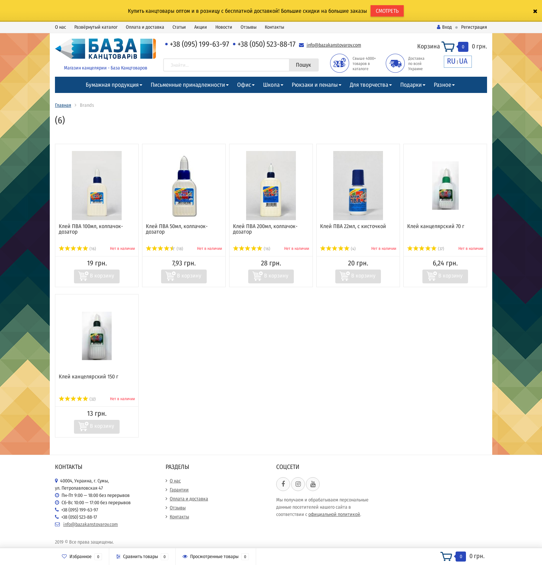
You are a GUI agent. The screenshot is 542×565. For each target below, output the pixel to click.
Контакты (274, 27)
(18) (164, 248)
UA (463, 61)
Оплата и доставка (145, 27)
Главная (63, 105)
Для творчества (369, 84)
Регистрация (474, 27)
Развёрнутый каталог (96, 27)
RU (451, 61)
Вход (444, 27)
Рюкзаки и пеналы (315, 84)
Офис (244, 84)
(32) (77, 399)
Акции (200, 27)
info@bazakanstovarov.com (334, 45)
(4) (338, 248)
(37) (425, 248)
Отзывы (248, 27)
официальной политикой (334, 514)
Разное (442, 84)
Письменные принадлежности (188, 84)
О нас (60, 27)
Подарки (411, 84)
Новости (223, 27)
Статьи (179, 27)
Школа (271, 84)
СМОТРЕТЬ (387, 11)
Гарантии (179, 490)
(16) (77, 248)
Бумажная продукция (112, 84)
